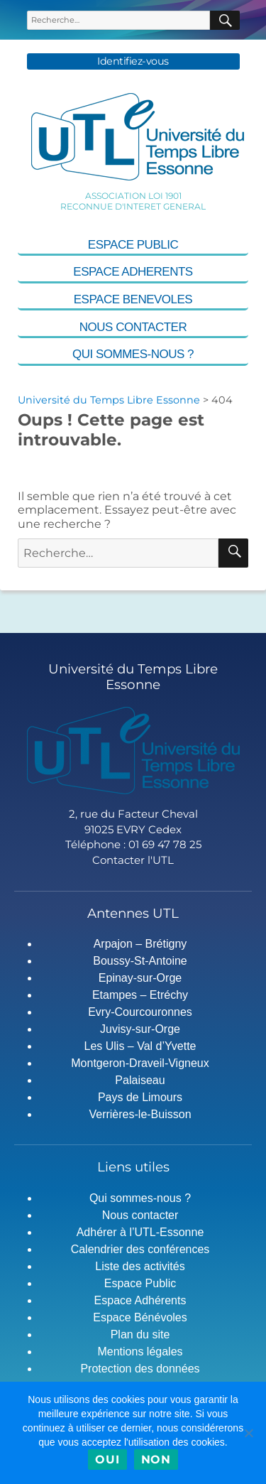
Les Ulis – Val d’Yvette (140, 1046)
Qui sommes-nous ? (133, 354)
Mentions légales (139, 1351)
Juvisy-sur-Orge (140, 1029)
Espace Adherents (132, 271)
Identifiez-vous (133, 61)
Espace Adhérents (140, 1300)
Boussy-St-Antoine (140, 961)
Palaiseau (140, 1080)
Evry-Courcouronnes (140, 1012)
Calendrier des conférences (140, 1249)
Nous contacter (133, 327)
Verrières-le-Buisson (140, 1114)
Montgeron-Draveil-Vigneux (140, 1063)
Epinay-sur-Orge (140, 978)
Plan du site (140, 1334)
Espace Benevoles (133, 299)
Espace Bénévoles (140, 1317)
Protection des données (139, 1369)
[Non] (248, 1433)
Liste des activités (139, 1266)
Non (156, 1459)
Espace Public (133, 244)
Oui (107, 1459)
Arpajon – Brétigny (140, 944)
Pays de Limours (140, 1097)
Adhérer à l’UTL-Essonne (140, 1232)
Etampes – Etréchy (140, 995)
